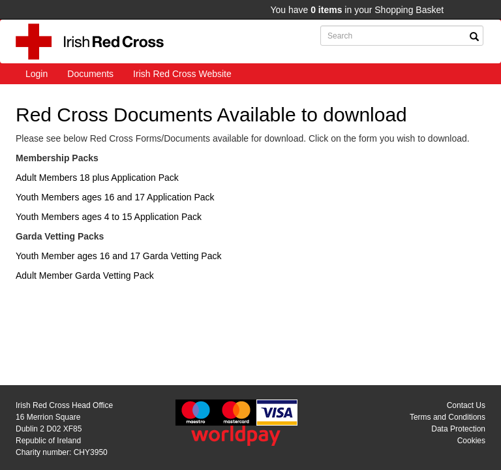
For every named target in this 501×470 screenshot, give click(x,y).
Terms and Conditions (447, 417)
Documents (90, 74)
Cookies (471, 440)
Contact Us (466, 405)
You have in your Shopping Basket (357, 10)
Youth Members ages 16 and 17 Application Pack (115, 197)
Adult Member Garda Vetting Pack (85, 275)
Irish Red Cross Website (182, 74)
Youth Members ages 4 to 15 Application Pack (109, 217)
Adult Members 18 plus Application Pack (97, 177)
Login (36, 74)
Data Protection (458, 428)
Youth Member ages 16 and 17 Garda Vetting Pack (118, 256)
